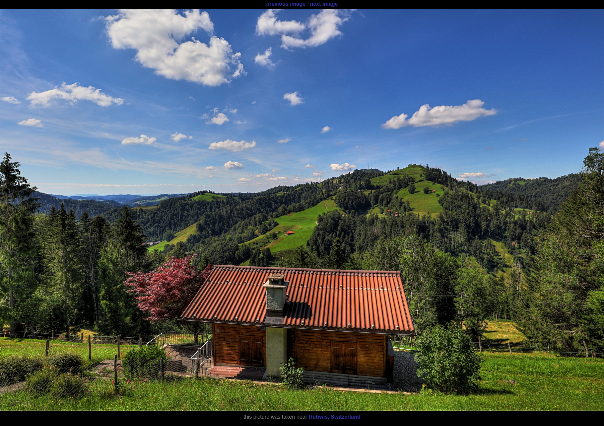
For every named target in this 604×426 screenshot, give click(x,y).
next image (324, 4)
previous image (285, 4)
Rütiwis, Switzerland (335, 417)
